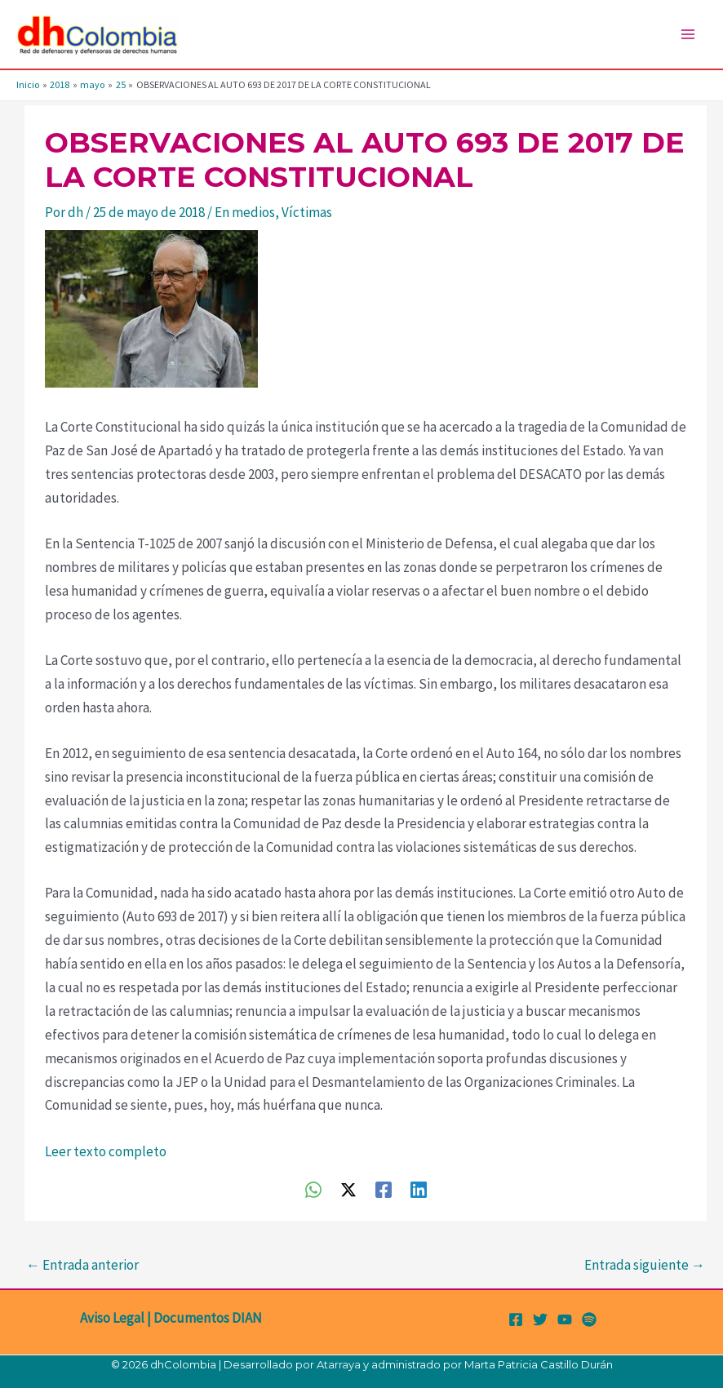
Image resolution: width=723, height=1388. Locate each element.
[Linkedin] (418, 1188)
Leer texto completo (105, 1151)
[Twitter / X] (348, 1188)
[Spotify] (589, 1319)
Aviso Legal (112, 1318)
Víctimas (307, 212)
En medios (245, 212)
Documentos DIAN (207, 1318)
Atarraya (339, 1364)
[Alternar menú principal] (688, 34)
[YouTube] (564, 1319)
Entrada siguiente (644, 1265)
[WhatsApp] (313, 1188)
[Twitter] (540, 1319)
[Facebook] (383, 1188)
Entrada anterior (82, 1265)
